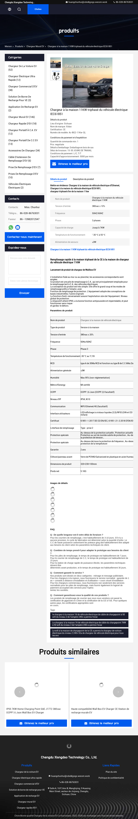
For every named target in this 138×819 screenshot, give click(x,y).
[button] (19, 692)
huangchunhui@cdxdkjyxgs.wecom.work (86, 2)
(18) (22, 123)
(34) (24, 150)
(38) (22, 88)
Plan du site (111, 772)
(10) (23, 175)
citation (38, 9)
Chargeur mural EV (35, 46)
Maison (8, 46)
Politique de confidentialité (111, 778)
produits (19, 46)
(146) (21, 117)
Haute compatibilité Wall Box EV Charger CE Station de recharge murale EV (100, 711)
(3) (19, 98)
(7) (24, 167)
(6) (19, 159)
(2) (23, 108)
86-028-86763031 (123, 2)
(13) (23, 142)
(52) (22, 68)
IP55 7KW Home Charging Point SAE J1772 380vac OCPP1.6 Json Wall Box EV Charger (33, 711)
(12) (21, 78)
